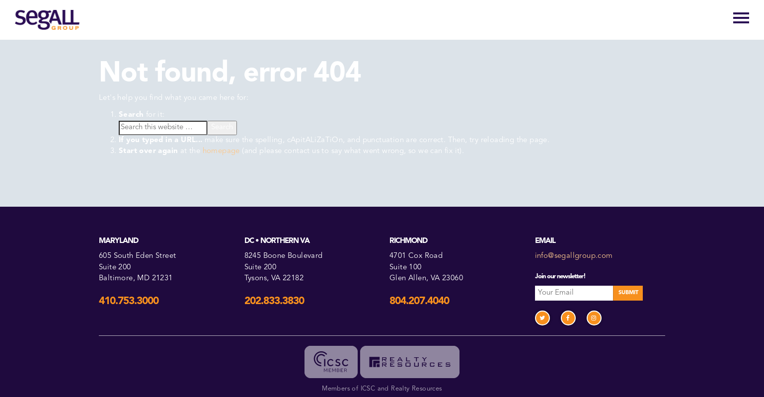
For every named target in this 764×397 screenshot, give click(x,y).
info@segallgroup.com (574, 256)
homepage (221, 151)
